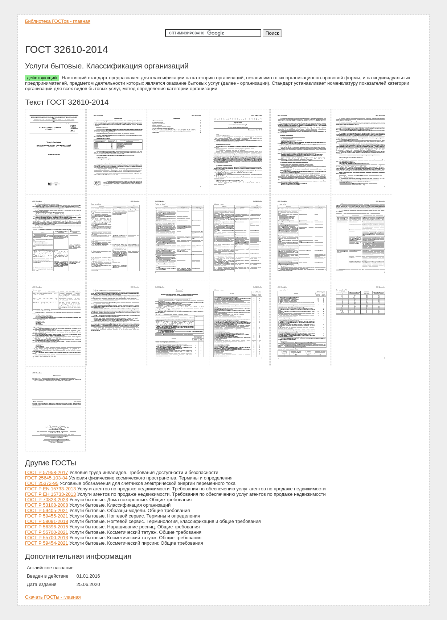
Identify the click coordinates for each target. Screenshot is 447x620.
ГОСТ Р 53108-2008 (46, 505)
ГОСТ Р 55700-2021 (46, 532)
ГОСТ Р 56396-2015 (46, 526)
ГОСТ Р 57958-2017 (46, 472)
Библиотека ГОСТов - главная (57, 21)
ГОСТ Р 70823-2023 (46, 499)
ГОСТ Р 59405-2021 (46, 510)
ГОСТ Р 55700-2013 (46, 537)
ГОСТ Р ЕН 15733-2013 (50, 494)
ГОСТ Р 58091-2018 (46, 521)
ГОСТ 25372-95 (41, 483)
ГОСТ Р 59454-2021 (46, 543)
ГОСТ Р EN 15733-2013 (50, 488)
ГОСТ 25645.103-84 (46, 478)
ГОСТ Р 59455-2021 (46, 516)
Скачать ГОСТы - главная (53, 597)
